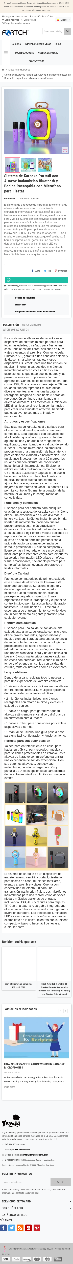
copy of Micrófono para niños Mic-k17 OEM (19, 986)
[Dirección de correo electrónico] (26, 1182)
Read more (9, 1087)
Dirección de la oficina (41, 16)
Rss (20, 1228)
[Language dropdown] (63, 19)
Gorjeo (11, 1228)
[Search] (56, 31)
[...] (55, 1139)
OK (61, 1182)
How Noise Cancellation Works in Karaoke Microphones (34, 1066)
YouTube (28, 1228)
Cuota (36, 270)
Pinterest (61, 270)
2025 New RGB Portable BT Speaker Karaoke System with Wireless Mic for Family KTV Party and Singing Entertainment (54, 989)
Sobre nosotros (10, 20)
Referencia (9, 198)
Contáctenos (28, 20)
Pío (47, 270)
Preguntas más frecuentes (16, 23)
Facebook (3, 1228)
